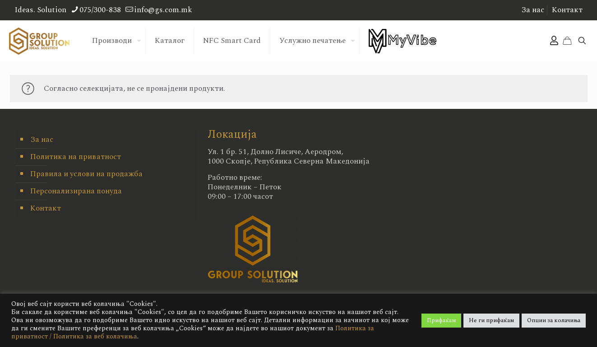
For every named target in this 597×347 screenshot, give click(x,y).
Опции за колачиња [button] (553, 320)
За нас (532, 10)
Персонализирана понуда (76, 191)
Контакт (567, 10)
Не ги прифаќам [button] (491, 320)
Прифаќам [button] (441, 320)
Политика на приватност (75, 157)
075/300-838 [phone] (100, 10)
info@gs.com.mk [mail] (163, 10)
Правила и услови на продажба (86, 174)
